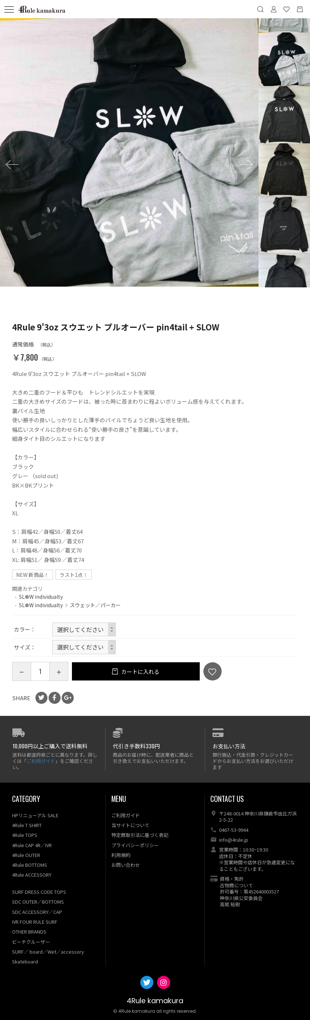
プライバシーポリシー (135, 845)
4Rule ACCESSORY (31, 874)
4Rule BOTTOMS (29, 864)
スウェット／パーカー (95, 605)
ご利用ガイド (41, 760)
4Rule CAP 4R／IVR (32, 845)
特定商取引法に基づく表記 (139, 834)
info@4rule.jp (233, 839)
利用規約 (120, 855)
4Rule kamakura (155, 1001)
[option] (129, 152)
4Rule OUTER (26, 855)
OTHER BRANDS (29, 931)
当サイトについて (130, 825)
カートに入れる (140, 671)
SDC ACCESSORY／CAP (37, 911)
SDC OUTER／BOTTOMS (38, 901)
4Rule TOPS (24, 834)
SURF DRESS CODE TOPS (39, 891)
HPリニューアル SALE (35, 815)
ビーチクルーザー (31, 941)
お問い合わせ (125, 864)
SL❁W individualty (41, 596)
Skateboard (25, 961)
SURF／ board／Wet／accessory (48, 951)
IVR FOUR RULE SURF (34, 921)
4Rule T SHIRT (27, 825)
